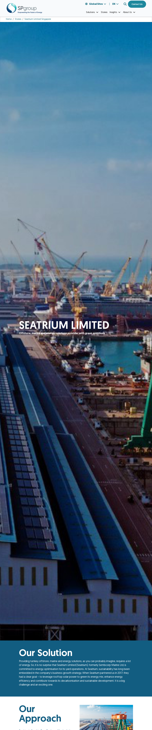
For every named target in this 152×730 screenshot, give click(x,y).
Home (9, 19)
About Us (129, 12)
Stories (18, 19)
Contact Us (137, 4)
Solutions (92, 12)
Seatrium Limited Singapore (37, 19)
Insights (115, 12)
